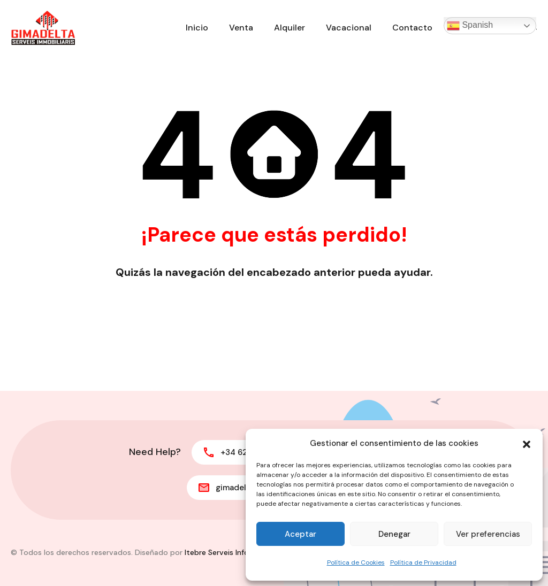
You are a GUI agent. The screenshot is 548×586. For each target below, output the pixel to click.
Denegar (394, 534)
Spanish (470, 25)
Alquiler (289, 27)
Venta (241, 27)
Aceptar (300, 534)
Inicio (197, 27)
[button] (526, 443)
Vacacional (348, 27)
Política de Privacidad (423, 562)
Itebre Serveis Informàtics (230, 552)
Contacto (412, 27)
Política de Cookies (356, 562)
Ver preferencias (488, 534)
